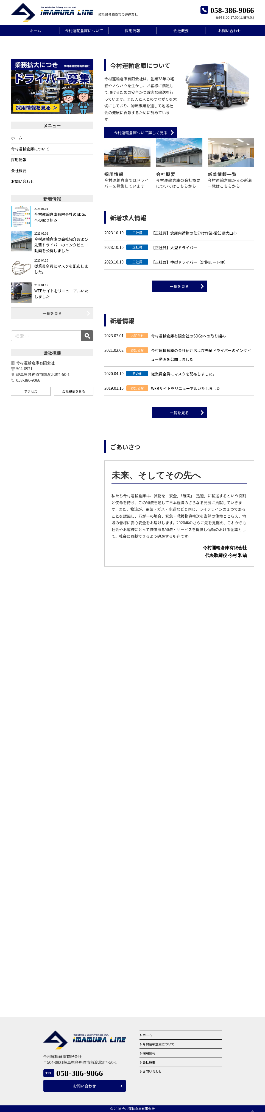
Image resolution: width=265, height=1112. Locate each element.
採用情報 (132, 30)
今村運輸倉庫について (84, 30)
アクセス (30, 480)
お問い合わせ (229, 30)
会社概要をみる (73, 480)
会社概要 (181, 30)
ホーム (35, 30)
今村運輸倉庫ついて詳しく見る (141, 221)
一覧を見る (179, 375)
